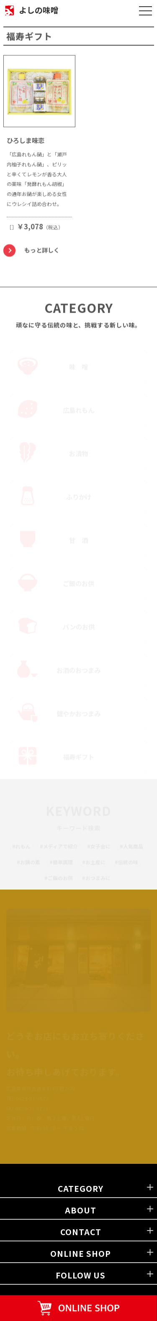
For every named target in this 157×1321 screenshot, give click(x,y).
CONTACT (80, 1231)
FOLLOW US (81, 1275)
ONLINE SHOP (80, 1253)
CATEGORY (80, 1188)
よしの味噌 (39, 9)
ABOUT (80, 1210)
